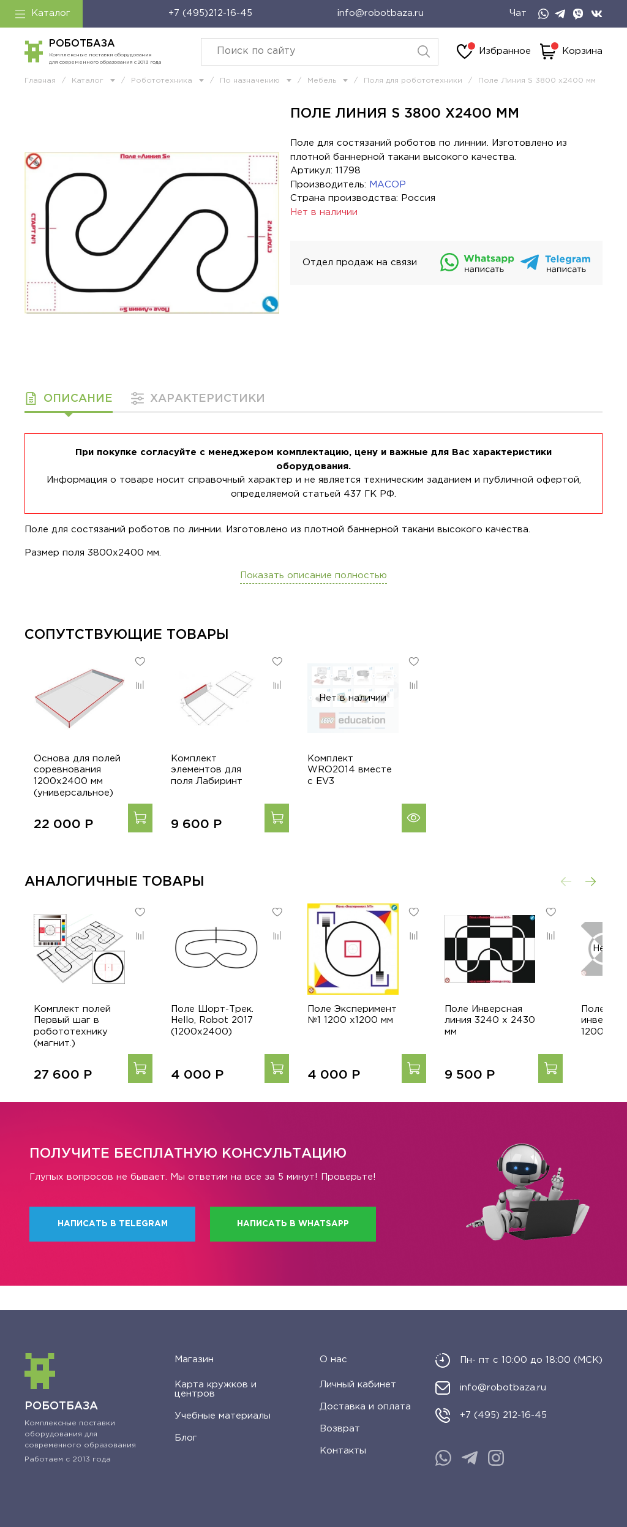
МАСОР (387, 185)
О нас (333, 1359)
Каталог (42, 13)
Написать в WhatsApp (293, 1248)
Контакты (343, 1451)
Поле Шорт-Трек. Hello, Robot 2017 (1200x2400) (215, 1045)
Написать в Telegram (113, 1248)
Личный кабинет (358, 1385)
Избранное (494, 51)
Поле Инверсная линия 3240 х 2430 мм (517, 1045)
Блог (186, 1438)
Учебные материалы (223, 1416)
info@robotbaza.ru (380, 13)
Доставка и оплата (365, 1407)
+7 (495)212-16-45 (210, 13)
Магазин (194, 1359)
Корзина (571, 51)
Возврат (340, 1429)
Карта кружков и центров (216, 1389)
